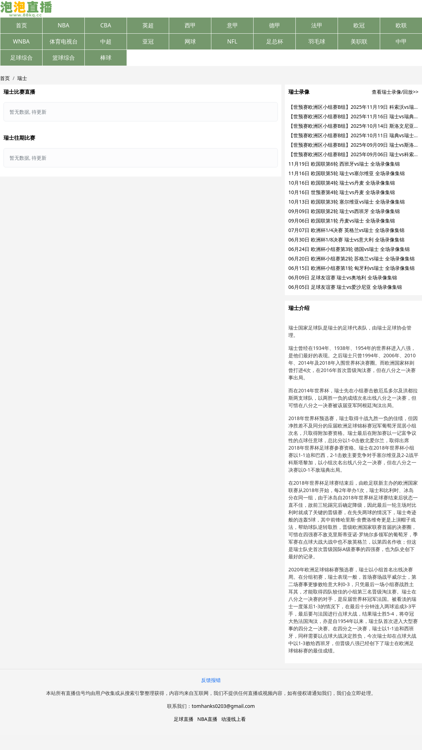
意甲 (232, 25)
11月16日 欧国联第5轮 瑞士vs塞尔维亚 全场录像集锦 (346, 173)
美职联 (359, 41)
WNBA (21, 41)
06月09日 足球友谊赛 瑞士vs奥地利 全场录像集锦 (342, 277)
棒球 (105, 57)
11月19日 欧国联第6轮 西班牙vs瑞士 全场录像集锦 (344, 163)
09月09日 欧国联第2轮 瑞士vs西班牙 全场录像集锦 (344, 211)
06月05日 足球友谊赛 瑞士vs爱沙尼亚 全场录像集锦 (345, 287)
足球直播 (183, 719)
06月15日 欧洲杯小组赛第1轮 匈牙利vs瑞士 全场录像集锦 (351, 268)
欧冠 (359, 25)
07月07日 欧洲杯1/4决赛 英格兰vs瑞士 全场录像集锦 (346, 230)
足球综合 (21, 57)
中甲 (401, 41)
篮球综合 (63, 57)
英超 (148, 25)
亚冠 (148, 41)
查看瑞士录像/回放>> (395, 91)
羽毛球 (316, 41)
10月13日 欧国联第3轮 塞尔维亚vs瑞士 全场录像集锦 (346, 201)
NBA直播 (207, 719)
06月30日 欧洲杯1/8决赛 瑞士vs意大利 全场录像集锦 (346, 239)
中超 (105, 41)
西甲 (190, 25)
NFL (232, 41)
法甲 (316, 25)
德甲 (274, 25)
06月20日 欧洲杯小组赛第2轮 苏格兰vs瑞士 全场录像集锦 (351, 258)
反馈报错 (211, 680)
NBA (63, 25)
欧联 (401, 25)
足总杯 (274, 41)
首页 (21, 25)
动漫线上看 (233, 719)
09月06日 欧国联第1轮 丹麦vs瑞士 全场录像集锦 (341, 220)
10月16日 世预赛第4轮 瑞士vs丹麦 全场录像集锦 (341, 192)
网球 (190, 41)
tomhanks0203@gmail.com (223, 706)
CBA (105, 25)
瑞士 (22, 78)
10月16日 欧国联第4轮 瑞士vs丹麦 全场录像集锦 (341, 182)
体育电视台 (64, 41)
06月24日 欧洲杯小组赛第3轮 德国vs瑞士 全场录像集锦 (349, 249)
